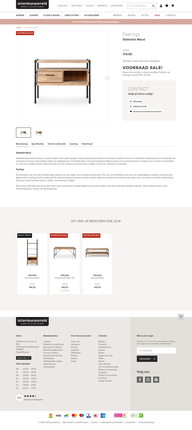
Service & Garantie (57, 143)
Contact (171, 15)
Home (18, 27)
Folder (89, 5)
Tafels (100, 358)
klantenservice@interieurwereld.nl (147, 111)
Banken (101, 341)
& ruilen (53, 355)
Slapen (101, 361)
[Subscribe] (147, 359)
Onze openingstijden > (109, 21)
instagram (148, 380)
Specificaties (38, 143)
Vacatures (76, 5)
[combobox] (142, 6)
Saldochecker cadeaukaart (49, 365)
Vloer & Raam (104, 363)
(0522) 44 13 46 (139, 106)
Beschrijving (22, 143)
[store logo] (32, 4)
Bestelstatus (48, 358)
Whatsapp (137, 101)
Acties (145, 15)
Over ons (62, 5)
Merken (117, 15)
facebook (140, 380)
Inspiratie (102, 5)
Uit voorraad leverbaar (108, 366)
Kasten (101, 352)
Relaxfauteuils (104, 347)
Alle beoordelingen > (34, 399)
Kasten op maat (105, 355)
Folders (74, 347)
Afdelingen (117, 5)
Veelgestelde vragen (52, 361)
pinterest (156, 380)
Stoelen (101, 349)
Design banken (105, 380)
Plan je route (22, 358)
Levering (73, 143)
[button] (38, 132)
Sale (157, 15)
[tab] (24, 144)
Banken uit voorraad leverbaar (107, 371)
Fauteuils (102, 344)
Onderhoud (87, 143)
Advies (131, 15)
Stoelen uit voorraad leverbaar (107, 377)
